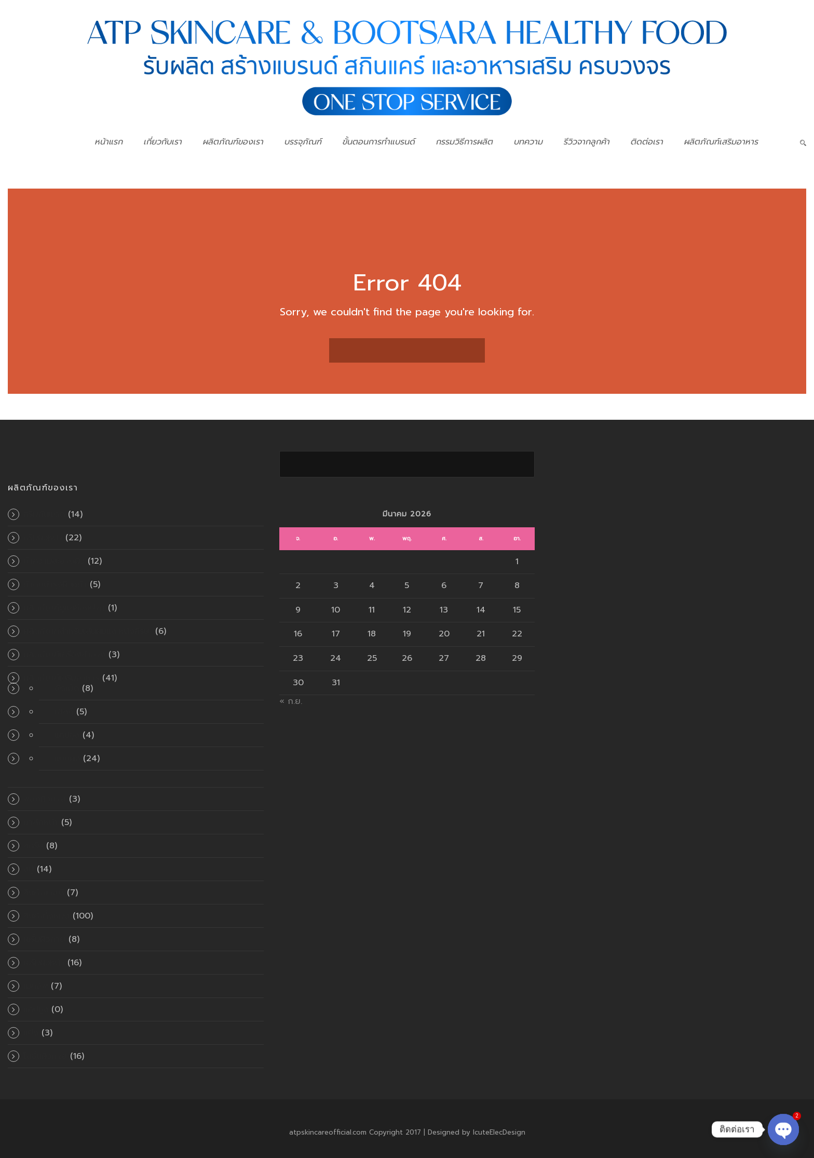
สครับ (33, 846)
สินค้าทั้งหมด (46, 916)
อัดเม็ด (67, 688)
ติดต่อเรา (646, 142)
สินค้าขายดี (43, 892)
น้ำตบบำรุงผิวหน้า (55, 584)
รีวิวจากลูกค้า (586, 142)
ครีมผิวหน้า (42, 537)
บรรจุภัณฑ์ (302, 142)
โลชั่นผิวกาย (45, 1056)
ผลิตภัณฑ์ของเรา (232, 142)
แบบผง (67, 758)
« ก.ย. (290, 701)
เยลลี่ (64, 712)
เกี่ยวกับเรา (162, 142)
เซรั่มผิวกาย (44, 939)
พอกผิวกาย (44, 799)
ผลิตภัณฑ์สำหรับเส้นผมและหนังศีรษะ (87, 631)
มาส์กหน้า (40, 822)
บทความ (527, 142)
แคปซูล (67, 735)
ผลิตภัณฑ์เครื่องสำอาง (64, 654)
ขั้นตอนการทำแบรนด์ (378, 142)
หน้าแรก (108, 142)
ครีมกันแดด (44, 514)
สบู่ (28, 869)
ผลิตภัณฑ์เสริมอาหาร (721, 142)
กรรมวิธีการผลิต (464, 142)
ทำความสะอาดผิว (54, 561)
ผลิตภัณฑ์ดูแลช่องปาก (64, 608)
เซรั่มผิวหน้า (43, 962)
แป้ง (30, 1033)
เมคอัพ (35, 986)
